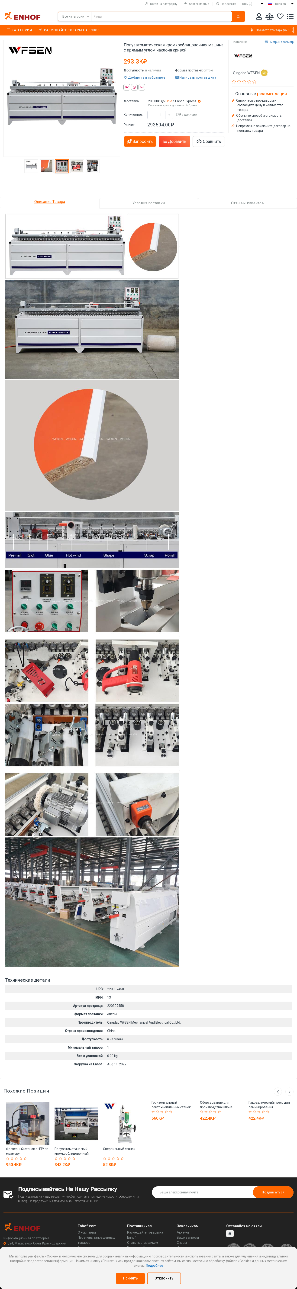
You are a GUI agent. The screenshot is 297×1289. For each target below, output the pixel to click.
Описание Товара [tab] (49, 201)
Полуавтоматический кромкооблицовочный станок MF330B (72, 1153)
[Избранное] (280, 17)
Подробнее (154, 1265)
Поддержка (226, 4)
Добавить (174, 141)
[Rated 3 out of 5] (17, 1158)
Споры (182, 1242)
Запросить (140, 141)
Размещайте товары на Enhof (69, 30)
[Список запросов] (290, 17)
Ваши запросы (188, 1237)
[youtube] (230, 1233)
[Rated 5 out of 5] (26, 1158)
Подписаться (273, 1192)
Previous (278, 1092)
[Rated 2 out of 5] (12, 1158)
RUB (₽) (247, 4)
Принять (130, 1278)
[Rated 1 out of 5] (8, 1158)
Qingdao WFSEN (250, 72)
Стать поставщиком (142, 1242)
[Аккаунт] (259, 17)
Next (289, 1092)
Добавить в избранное (144, 77)
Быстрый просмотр (279, 42)
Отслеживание (196, 4)
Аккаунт (183, 1232)
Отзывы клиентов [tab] (247, 203)
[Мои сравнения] (269, 17)
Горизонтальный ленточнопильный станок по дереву (171, 1107)
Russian (280, 4)
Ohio (169, 101)
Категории (19, 30)
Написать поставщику (195, 77)
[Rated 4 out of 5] (21, 1158)
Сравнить (209, 141)
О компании (87, 1232)
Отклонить (164, 1278)
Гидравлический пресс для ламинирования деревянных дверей (269, 1107)
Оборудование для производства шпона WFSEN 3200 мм (216, 1107)
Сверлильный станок (119, 1149)
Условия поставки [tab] (148, 203)
